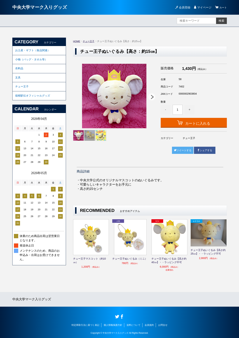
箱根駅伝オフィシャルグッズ (33, 100)
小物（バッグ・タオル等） (32, 60)
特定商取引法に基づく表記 (85, 325)
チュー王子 (89, 41)
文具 (18, 80)
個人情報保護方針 (113, 325)
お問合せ (162, 325)
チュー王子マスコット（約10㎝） (89, 260)
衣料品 (19, 70)
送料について (134, 325)
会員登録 (183, 7)
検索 (221, 20)
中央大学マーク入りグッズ (42, 7)
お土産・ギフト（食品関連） (33, 50)
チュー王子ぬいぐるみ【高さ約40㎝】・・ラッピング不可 (168, 260)
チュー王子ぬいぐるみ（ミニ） (129, 258)
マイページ (203, 7)
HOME (77, 41)
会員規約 (149, 325)
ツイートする (182, 150)
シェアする (204, 150)
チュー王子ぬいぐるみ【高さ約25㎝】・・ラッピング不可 (208, 252)
